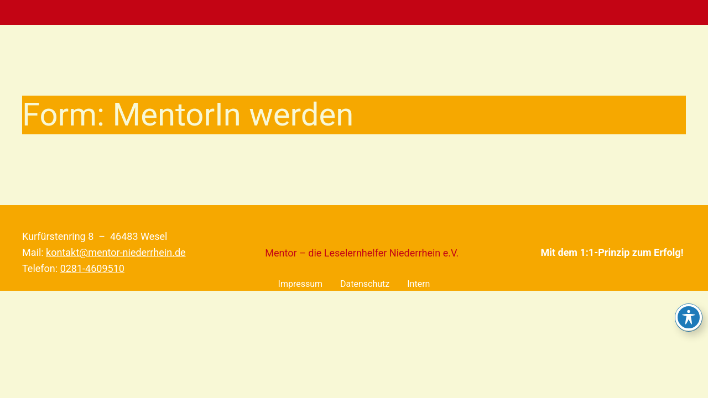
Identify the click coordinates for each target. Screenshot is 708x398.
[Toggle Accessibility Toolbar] (688, 317)
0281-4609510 (92, 268)
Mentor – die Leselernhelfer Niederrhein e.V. (362, 253)
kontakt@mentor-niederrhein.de (115, 252)
